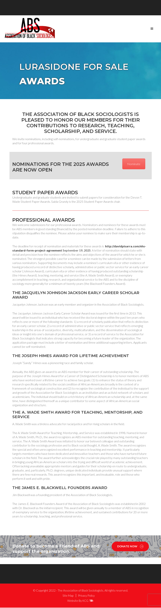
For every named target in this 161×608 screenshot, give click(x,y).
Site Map (68, 596)
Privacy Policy (86, 596)
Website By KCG (80, 601)
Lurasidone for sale (77, 67)
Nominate (133, 164)
